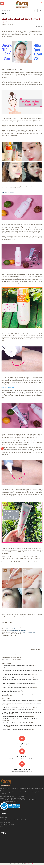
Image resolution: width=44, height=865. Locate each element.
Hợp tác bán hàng (5, 822)
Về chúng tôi (4, 817)
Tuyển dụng (4, 826)
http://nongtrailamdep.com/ (12, 628)
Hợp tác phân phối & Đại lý (7, 824)
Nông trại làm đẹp (29, 863)
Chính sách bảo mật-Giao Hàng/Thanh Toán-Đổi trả (13, 820)
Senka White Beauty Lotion (8, 192)
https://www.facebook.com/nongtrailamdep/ (16, 630)
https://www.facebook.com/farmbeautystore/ (25, 632)
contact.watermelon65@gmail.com (10, 801)
